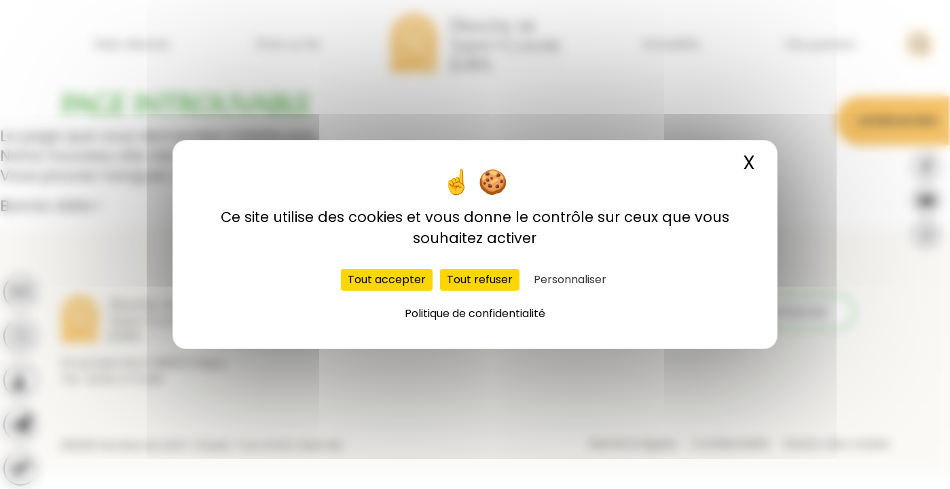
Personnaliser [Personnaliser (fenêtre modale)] (570, 279)
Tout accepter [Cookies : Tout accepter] (387, 279)
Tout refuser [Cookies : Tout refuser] (480, 279)
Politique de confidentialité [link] (475, 313)
